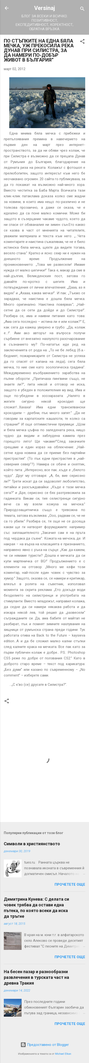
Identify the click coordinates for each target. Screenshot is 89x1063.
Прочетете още (70, 884)
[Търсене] (82, 9)
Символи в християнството (32, 843)
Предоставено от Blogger (44, 1045)
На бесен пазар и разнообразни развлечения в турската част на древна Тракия (36, 977)
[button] (82, 42)
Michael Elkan (63, 1053)
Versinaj (44, 8)
